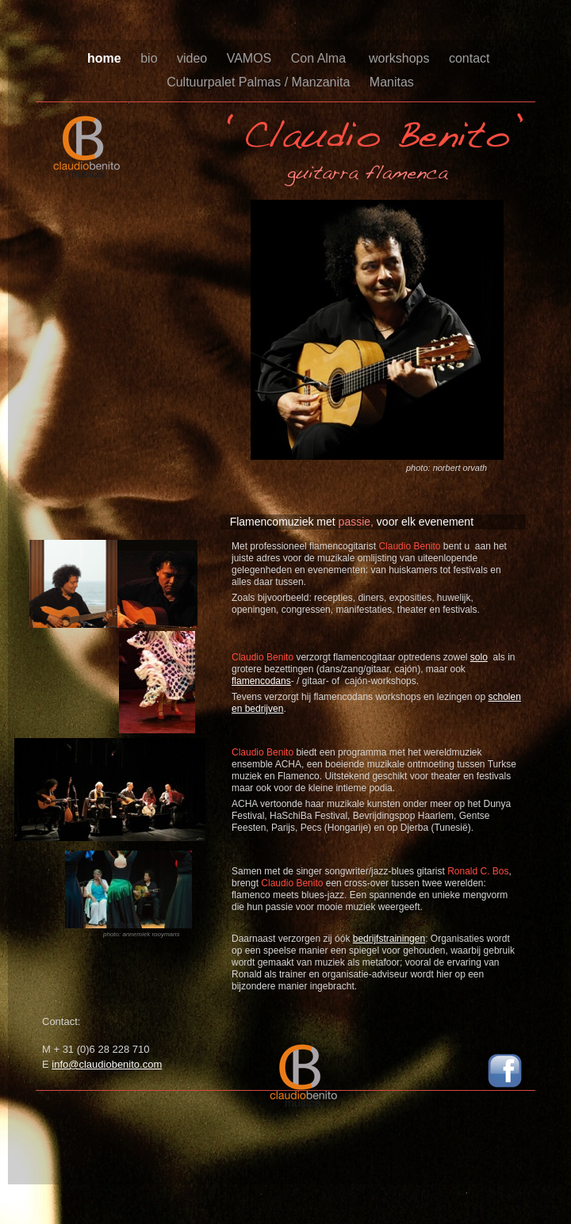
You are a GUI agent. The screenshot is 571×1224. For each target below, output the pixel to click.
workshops (401, 58)
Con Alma (322, 58)
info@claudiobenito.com (107, 1064)
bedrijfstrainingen (389, 938)
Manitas (392, 82)
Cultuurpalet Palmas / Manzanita (260, 82)
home (106, 58)
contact (471, 58)
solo (479, 657)
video (194, 58)
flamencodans (261, 681)
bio (150, 58)
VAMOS (251, 58)
